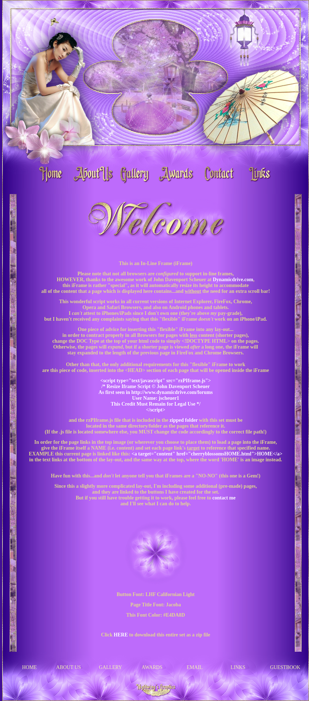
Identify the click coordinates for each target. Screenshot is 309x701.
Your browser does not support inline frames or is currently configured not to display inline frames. (155, 423)
